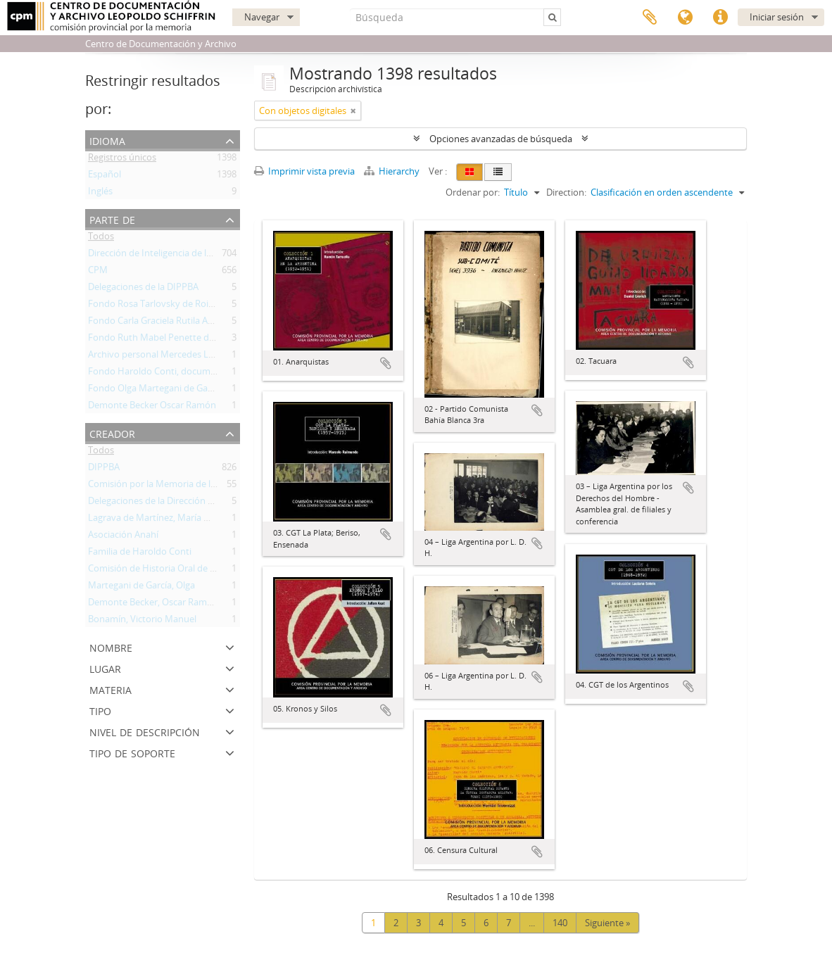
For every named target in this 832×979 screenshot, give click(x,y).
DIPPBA (104, 469)
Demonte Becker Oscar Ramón (152, 407)
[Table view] (498, 172)
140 (560, 922)
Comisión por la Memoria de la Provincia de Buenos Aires (206, 486)
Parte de (112, 218)
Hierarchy (393, 171)
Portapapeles (649, 17)
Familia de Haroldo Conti (139, 554)
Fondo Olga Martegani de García (155, 390)
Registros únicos (122, 159)
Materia (110, 688)
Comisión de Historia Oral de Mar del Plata (176, 570)
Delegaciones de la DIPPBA (143, 289)
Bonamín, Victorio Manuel (142, 621)
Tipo (100, 709)
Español (104, 176)
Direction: (566, 192)
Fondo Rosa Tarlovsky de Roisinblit (161, 306)
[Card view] (469, 172)
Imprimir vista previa (304, 171)
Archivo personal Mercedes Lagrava (162, 356)
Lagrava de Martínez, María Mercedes (166, 520)
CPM (98, 272)
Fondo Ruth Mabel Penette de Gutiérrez (171, 340)
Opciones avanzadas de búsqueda (500, 138)
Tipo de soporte (132, 752)
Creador (112, 432)
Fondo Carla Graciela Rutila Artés (156, 323)
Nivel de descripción (144, 730)
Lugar (105, 667)
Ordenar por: (473, 192)
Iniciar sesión (777, 17)
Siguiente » (607, 922)
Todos (101, 238)
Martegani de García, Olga (141, 587)
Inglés (100, 193)
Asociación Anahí (123, 537)
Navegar (261, 17)
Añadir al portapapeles (386, 363)
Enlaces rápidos (720, 17)
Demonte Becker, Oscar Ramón (153, 604)
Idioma (684, 17)
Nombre (110, 646)
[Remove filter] (353, 110)
